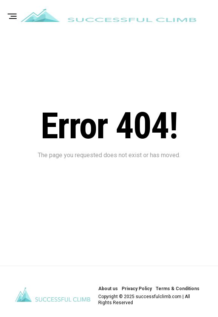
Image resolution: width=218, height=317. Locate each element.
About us (108, 288)
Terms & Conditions (177, 288)
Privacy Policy (137, 288)
